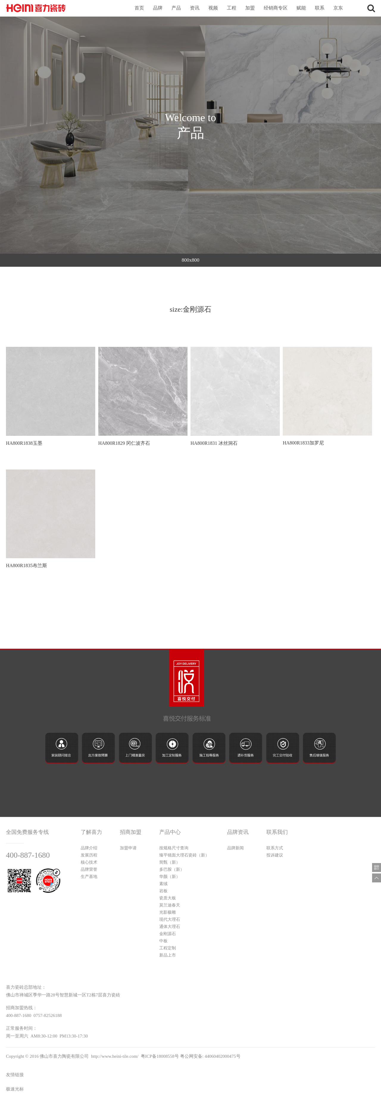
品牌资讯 (238, 832)
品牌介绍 (89, 848)
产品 (176, 7)
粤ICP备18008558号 (160, 1056)
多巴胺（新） (171, 869)
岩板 (163, 891)
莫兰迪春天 (169, 905)
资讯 (194, 7)
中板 (163, 941)
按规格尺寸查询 (173, 848)
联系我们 (277, 832)
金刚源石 (167, 934)
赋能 (301, 7)
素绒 (163, 884)
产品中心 (170, 832)
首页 (139, 7)
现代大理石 (169, 919)
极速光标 (15, 1089)
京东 (338, 7)
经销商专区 (276, 7)
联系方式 (274, 848)
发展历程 (89, 855)
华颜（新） (169, 876)
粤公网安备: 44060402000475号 (210, 1056)
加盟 (250, 7)
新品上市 (167, 955)
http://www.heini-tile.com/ (114, 1056)
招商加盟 (130, 832)
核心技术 (89, 862)
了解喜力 (91, 832)
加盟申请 (128, 848)
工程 (231, 7)
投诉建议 (274, 855)
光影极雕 (167, 912)
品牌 (158, 7)
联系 (319, 7)
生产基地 (89, 876)
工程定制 (167, 948)
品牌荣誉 (89, 869)
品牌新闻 (235, 848)
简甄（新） (169, 862)
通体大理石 (169, 926)
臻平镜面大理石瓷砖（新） (184, 855)
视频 (213, 7)
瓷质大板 (167, 898)
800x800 (190, 260)
